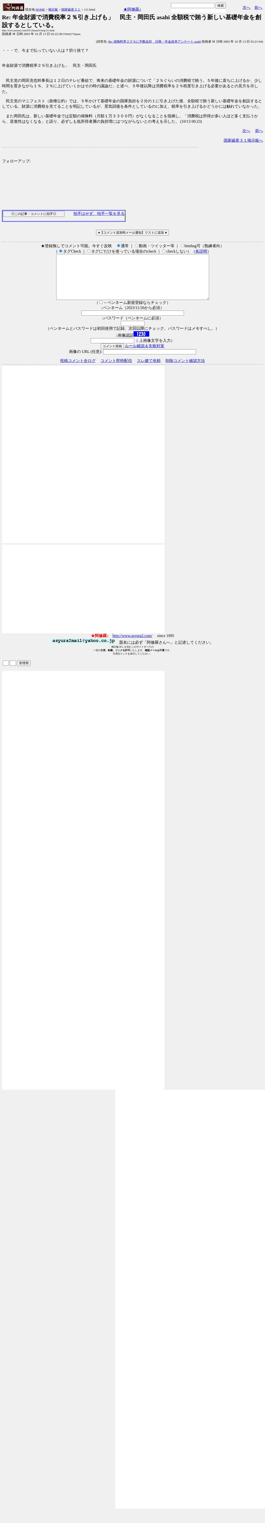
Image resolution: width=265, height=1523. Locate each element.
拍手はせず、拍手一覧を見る (99, 213)
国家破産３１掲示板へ (243, 140)
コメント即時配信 (116, 369)
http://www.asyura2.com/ (132, 644)
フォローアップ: (16, 161)
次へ (246, 7)
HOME (40, 9)
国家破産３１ (71, 9)
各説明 (201, 251)
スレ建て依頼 (149, 369)
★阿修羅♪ (132, 9)
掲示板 (53, 9)
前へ (258, 7)
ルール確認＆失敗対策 (144, 355)
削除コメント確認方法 (185, 369)
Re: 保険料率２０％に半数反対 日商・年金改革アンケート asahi (154, 41)
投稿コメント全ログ (78, 369)
